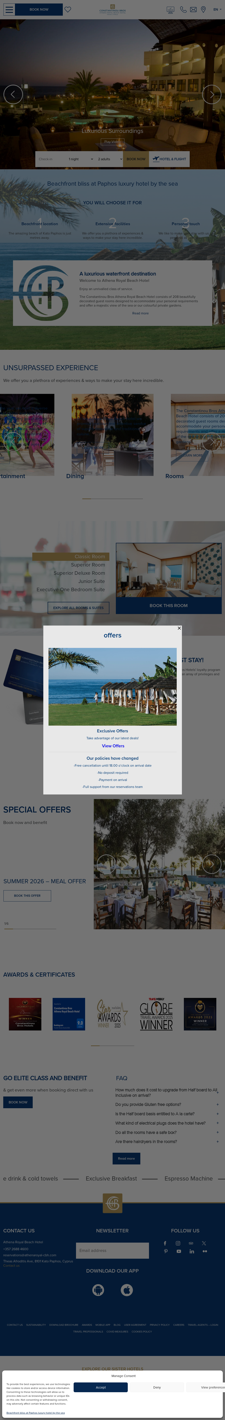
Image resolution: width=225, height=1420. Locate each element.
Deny (157, 1387)
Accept (101, 1387)
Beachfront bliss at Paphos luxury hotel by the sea (35, 1413)
